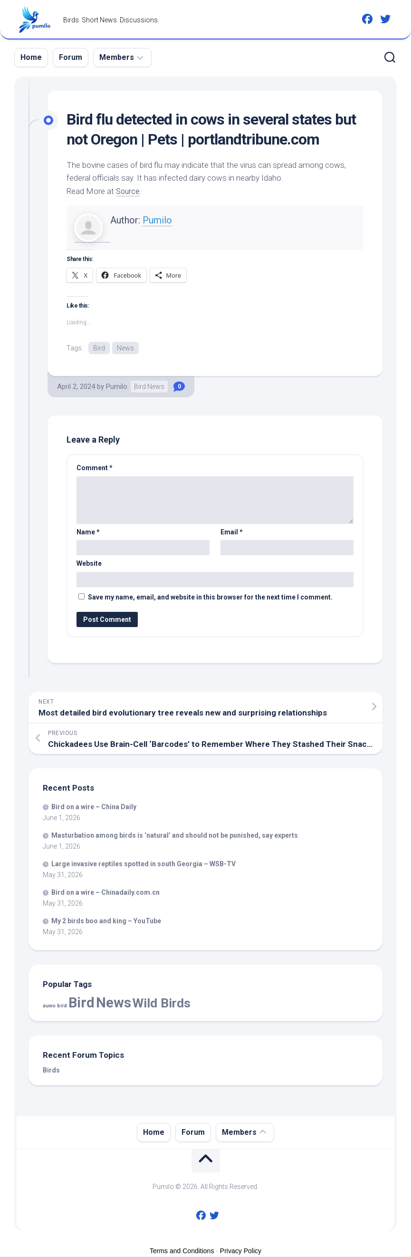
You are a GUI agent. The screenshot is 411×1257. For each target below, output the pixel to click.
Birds (51, 1071)
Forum (70, 57)
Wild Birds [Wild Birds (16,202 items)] (162, 1003)
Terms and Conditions (182, 1252)
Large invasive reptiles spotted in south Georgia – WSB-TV (143, 864)
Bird (99, 348)
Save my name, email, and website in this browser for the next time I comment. (210, 597)
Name (88, 532)
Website (89, 564)
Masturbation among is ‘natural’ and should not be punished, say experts (174, 836)
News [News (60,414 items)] (113, 1004)
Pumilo (157, 220)
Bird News (149, 387)
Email (231, 532)
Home (31, 57)
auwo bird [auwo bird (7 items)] (55, 1007)
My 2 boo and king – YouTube (106, 921)
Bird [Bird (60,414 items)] (81, 1004)
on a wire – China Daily (93, 807)
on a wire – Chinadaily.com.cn (105, 893)
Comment (94, 469)
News (125, 348)
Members (116, 57)
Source (128, 191)
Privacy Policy (240, 1252)
